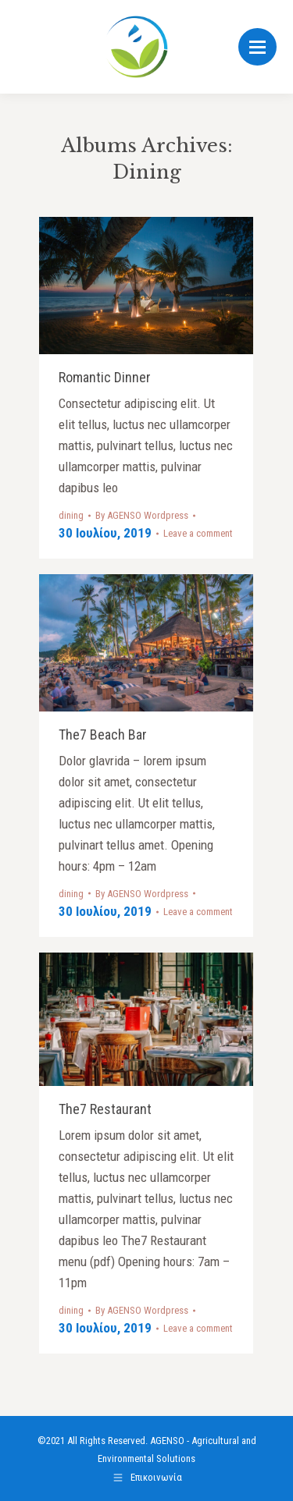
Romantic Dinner (105, 377)
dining (71, 515)
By (141, 515)
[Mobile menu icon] (257, 47)
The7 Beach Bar (103, 734)
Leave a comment (198, 533)
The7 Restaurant (105, 1109)
